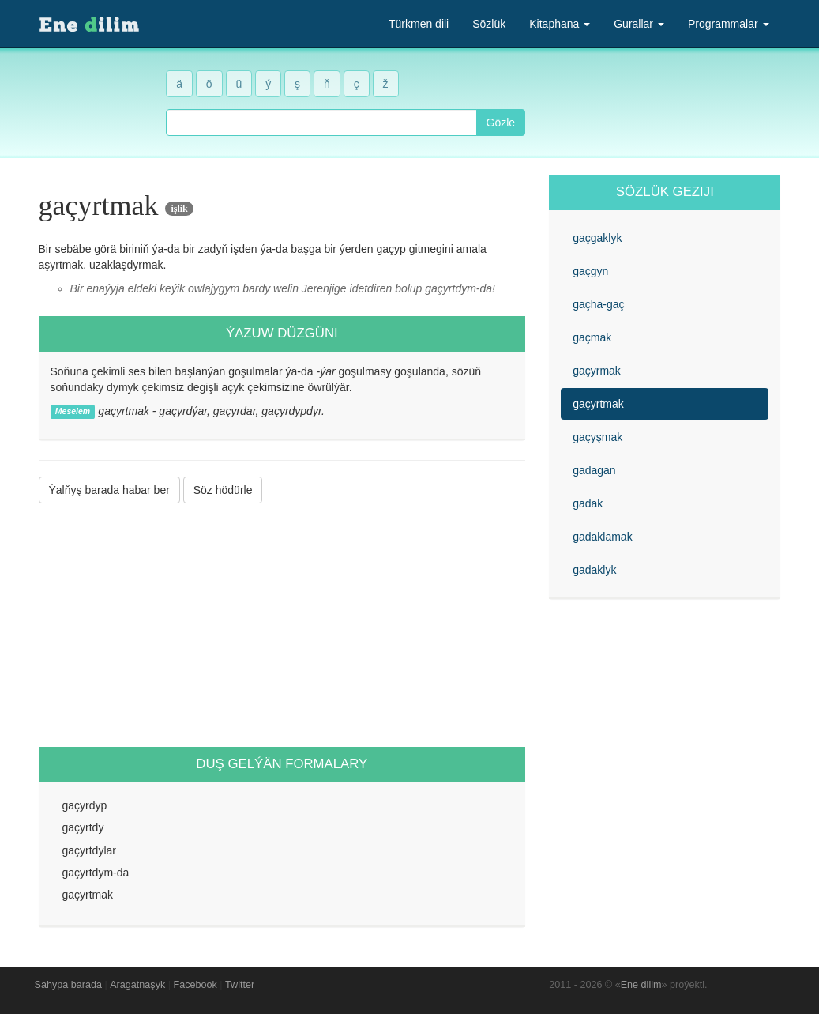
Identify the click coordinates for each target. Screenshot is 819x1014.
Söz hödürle (223, 490)
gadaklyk (594, 570)
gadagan (594, 470)
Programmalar (728, 23)
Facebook (195, 984)
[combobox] (321, 122)
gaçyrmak (597, 370)
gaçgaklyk (597, 238)
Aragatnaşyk (137, 984)
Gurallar (639, 23)
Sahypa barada (68, 984)
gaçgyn (590, 271)
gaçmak (592, 337)
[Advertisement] (282, 625)
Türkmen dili (419, 23)
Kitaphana (559, 23)
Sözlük (488, 23)
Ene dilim (641, 984)
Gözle (501, 122)
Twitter (239, 984)
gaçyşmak (597, 437)
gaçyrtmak (598, 404)
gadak (588, 503)
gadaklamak (603, 536)
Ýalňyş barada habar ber (109, 490)
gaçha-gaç (598, 304)
